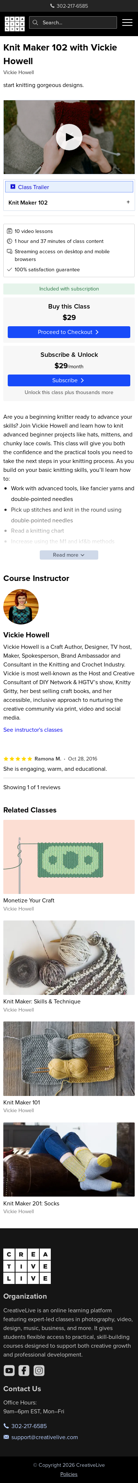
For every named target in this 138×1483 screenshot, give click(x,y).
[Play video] (69, 137)
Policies (69, 1474)
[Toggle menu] (127, 22)
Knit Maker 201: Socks (31, 1203)
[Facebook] (24, 1370)
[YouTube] (9, 1370)
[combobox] (73, 22)
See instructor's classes (33, 729)
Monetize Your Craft (28, 900)
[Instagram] (39, 1370)
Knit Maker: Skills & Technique (42, 1001)
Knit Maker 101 (21, 1102)
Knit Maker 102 (27, 202)
